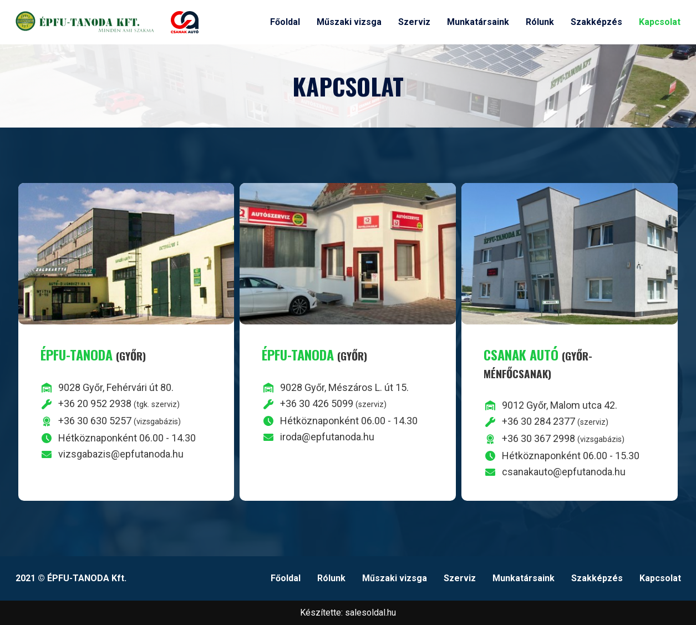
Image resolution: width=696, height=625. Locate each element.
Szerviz (414, 22)
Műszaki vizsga (349, 22)
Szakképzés (596, 22)
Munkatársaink (478, 22)
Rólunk (540, 22)
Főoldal (285, 22)
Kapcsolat (659, 22)
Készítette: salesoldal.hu (348, 612)
